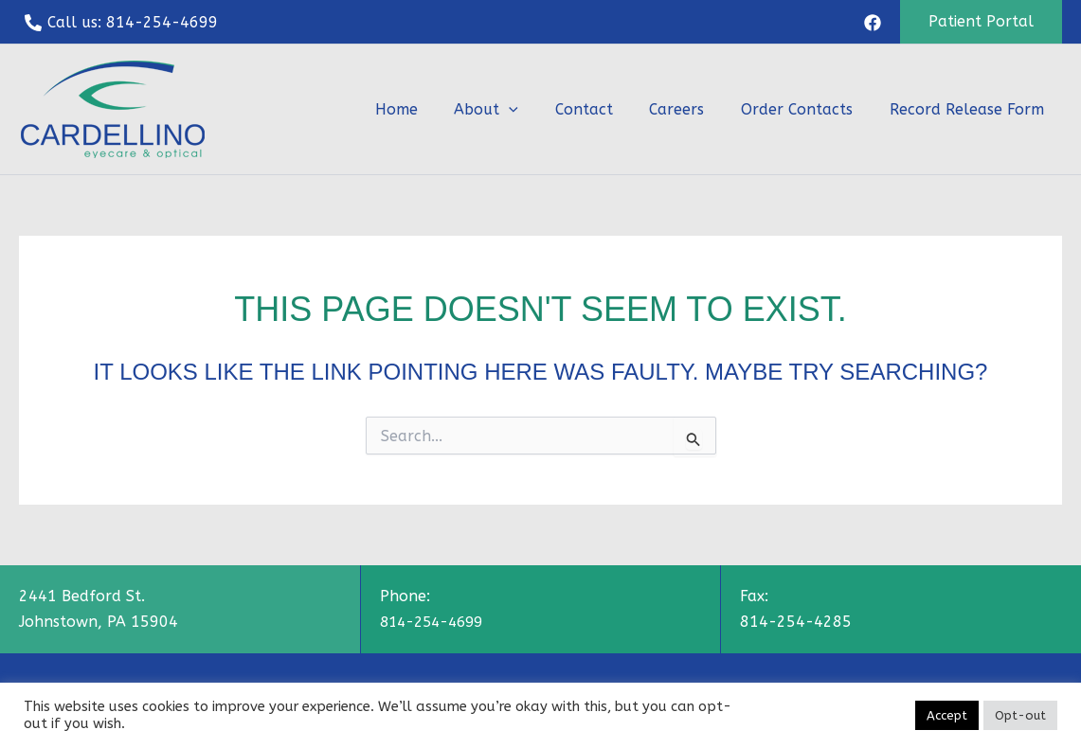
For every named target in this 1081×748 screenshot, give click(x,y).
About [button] (514, 110)
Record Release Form (969, 109)
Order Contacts (806, 109)
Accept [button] (947, 715)
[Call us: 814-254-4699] (122, 22)
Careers (692, 109)
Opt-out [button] (1020, 715)
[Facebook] (872, 22)
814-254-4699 (436, 622)
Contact (606, 109)
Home (430, 109)
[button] (981, 22)
